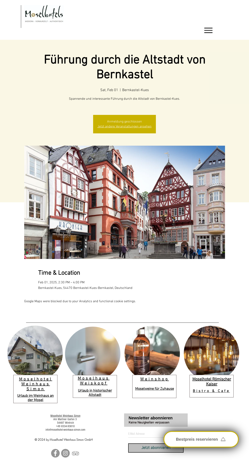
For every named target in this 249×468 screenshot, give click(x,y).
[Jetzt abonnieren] (156, 448)
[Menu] (208, 30)
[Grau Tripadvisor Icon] (75, 453)
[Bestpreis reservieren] (201, 439)
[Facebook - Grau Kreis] (55, 453)
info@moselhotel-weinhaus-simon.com (65, 429)
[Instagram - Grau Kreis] (65, 453)
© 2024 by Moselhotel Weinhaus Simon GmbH (64, 440)
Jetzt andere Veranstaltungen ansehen (124, 127)
